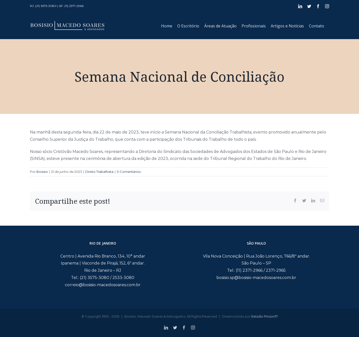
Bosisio (42, 172)
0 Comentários (129, 172)
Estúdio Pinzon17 (264, 316)
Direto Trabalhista (99, 172)
